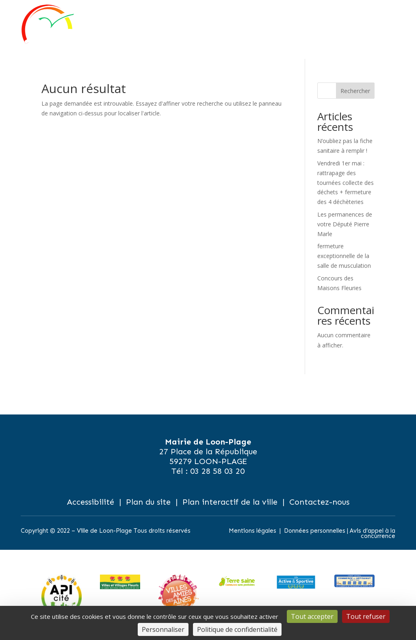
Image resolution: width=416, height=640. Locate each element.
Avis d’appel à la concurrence (372, 533)
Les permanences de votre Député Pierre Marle (344, 224)
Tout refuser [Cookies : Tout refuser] (366, 616)
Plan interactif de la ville (229, 502)
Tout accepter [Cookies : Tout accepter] (312, 616)
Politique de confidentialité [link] (237, 629)
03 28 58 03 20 (217, 471)
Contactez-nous (319, 502)
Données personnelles (314, 530)
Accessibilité (90, 502)
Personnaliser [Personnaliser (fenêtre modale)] (163, 629)
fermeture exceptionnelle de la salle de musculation (344, 255)
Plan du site (148, 502)
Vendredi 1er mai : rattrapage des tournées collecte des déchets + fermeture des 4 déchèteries (345, 182)
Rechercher (355, 91)
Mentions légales (252, 530)
